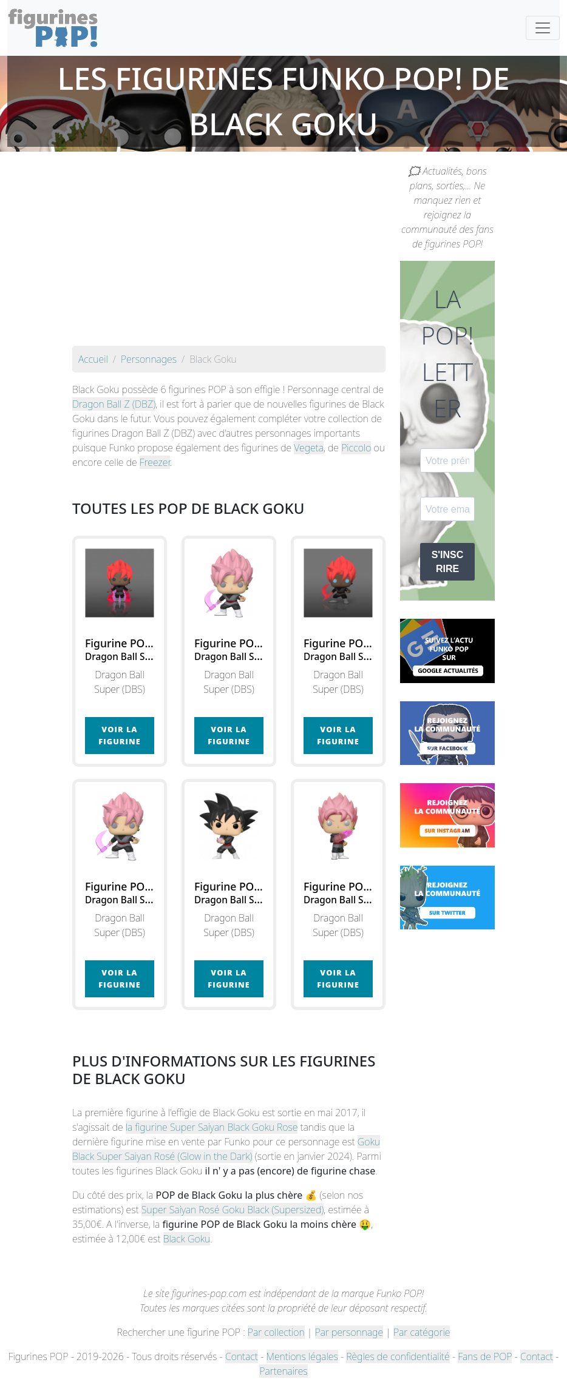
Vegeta (309, 447)
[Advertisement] (228, 255)
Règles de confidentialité (397, 1356)
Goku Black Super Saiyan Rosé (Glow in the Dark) (226, 1149)
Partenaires (283, 1371)
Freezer (155, 462)
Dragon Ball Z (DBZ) (113, 404)
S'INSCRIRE (448, 562)
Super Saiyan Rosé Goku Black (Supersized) (232, 1209)
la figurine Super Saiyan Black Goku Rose (212, 1127)
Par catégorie (421, 1332)
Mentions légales (302, 1356)
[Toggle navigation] (543, 28)
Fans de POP (485, 1356)
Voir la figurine (119, 735)
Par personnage (349, 1332)
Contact (241, 1356)
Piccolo (356, 447)
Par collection (276, 1332)
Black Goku (186, 1238)
